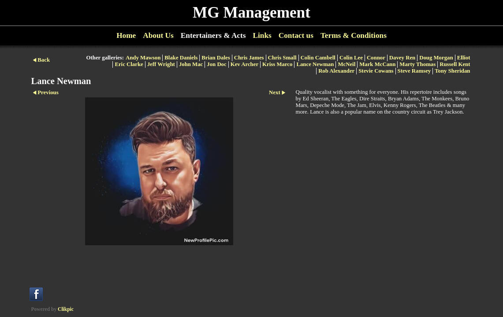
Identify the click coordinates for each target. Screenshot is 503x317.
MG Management (251, 12)
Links (262, 35)
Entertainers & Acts (213, 35)
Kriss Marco (277, 64)
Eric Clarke (129, 64)
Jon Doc (216, 64)
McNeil (346, 64)
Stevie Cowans (375, 71)
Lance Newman (315, 64)
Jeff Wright (161, 64)
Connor (376, 58)
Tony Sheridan (452, 71)
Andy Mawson (143, 58)
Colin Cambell (318, 58)
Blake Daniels (180, 58)
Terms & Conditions (353, 35)
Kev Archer (244, 64)
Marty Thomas (417, 64)
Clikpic (66, 309)
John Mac (191, 64)
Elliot (463, 58)
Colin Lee (351, 58)
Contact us (296, 35)
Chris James (249, 58)
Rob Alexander (336, 71)
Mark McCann (377, 64)
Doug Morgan (436, 58)
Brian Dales (215, 58)
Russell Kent (455, 64)
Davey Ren (402, 58)
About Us (158, 35)
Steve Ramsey (414, 71)
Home (126, 35)
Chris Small (282, 58)
